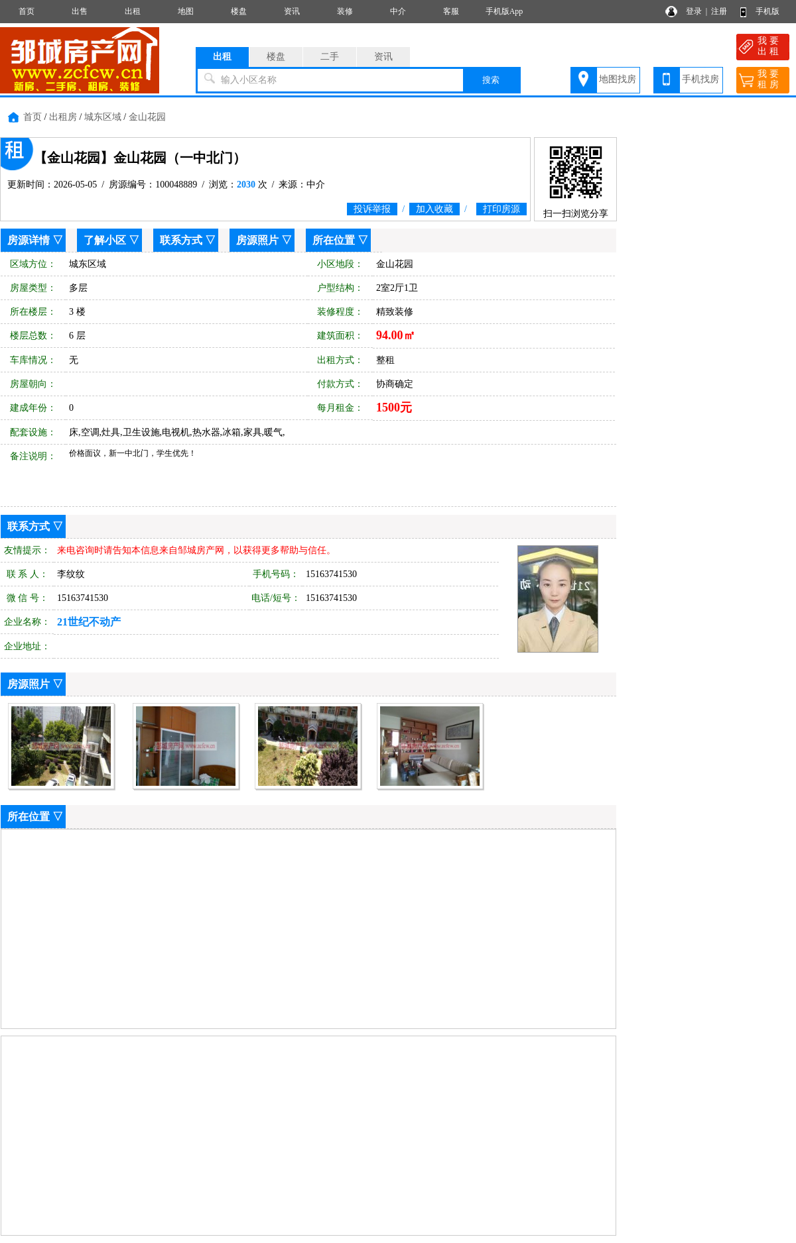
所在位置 (333, 240)
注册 (719, 11)
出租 (133, 11)
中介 (398, 11)
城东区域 (102, 117)
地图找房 (617, 79)
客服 (451, 11)
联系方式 (181, 240)
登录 (694, 11)
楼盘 (239, 11)
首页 (26, 11)
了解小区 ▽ (111, 240)
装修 (345, 11)
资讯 (292, 11)
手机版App (504, 11)
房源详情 (28, 240)
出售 (80, 11)
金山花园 (147, 117)
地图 (186, 11)
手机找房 (700, 79)
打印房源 (501, 209)
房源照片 (257, 240)
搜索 (490, 80)
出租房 (63, 117)
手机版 (767, 11)
